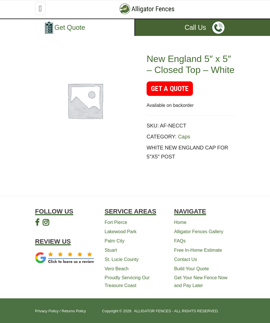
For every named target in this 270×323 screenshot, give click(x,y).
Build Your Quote (191, 268)
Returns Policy (74, 311)
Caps (184, 137)
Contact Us (185, 259)
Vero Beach (117, 268)
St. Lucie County (121, 259)
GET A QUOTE (170, 89)
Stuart (111, 250)
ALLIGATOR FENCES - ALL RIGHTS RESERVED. (176, 311)
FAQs (180, 240)
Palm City (114, 240)
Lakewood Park (120, 231)
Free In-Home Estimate (198, 250)
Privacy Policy (47, 311)
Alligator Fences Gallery (198, 231)
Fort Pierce (116, 222)
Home (180, 222)
